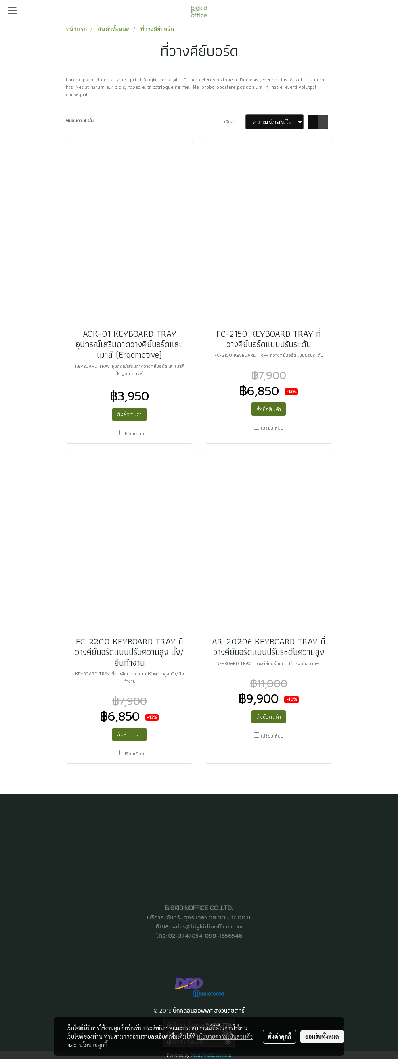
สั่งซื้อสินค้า (129, 414)
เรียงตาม (234, 121)
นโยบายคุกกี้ (93, 1045)
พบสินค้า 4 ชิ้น (80, 120)
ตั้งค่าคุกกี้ (279, 1036)
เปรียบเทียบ (132, 433)
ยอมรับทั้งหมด (322, 1036)
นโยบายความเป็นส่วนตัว (225, 1036)
